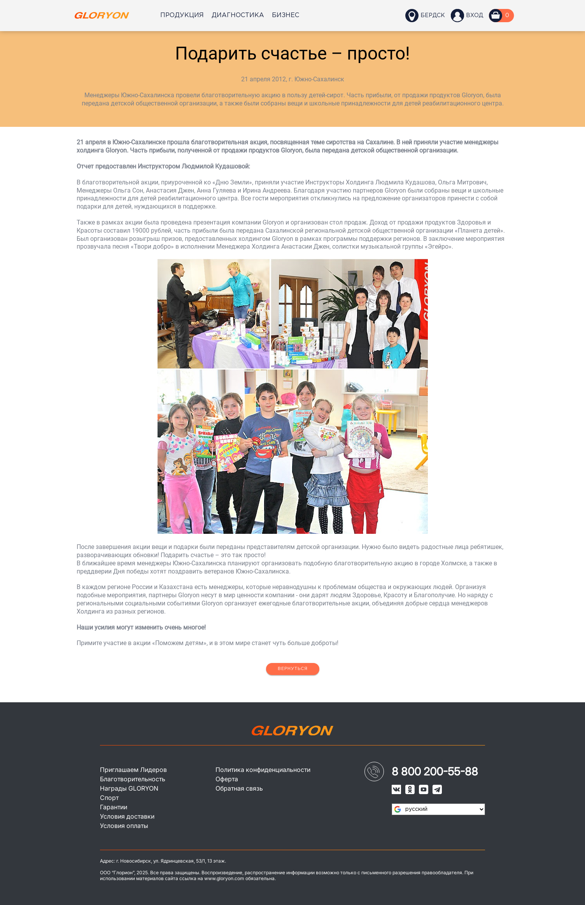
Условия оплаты (124, 826)
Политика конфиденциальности (262, 769)
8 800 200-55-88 (435, 771)
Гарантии (113, 807)
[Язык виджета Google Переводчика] (438, 809)
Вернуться (293, 669)
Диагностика (238, 15)
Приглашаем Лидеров (133, 769)
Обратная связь (239, 788)
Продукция (182, 15)
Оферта (226, 779)
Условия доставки (127, 816)
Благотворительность (132, 779)
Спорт (109, 798)
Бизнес (285, 15)
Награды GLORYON (129, 788)
